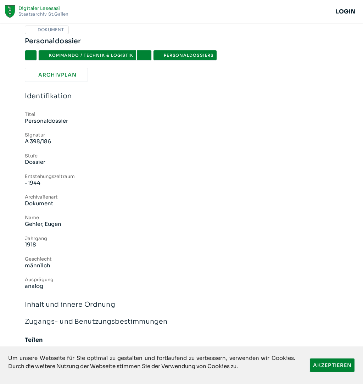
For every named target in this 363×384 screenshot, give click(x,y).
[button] (144, 55)
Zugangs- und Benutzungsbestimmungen (181, 321)
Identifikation (181, 96)
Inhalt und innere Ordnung (181, 304)
